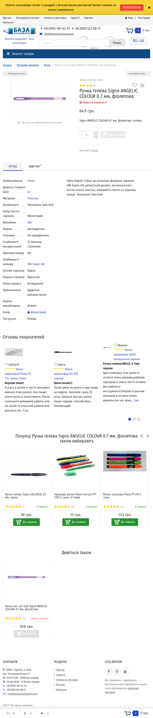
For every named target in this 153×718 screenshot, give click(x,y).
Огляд (13, 166)
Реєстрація (144, 17)
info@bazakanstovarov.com (59, 34)
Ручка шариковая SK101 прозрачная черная (127, 354)
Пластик (32, 198)
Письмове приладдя (28, 65)
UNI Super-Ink (36, 264)
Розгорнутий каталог (27, 17)
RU (135, 40)
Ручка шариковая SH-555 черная (66, 373)
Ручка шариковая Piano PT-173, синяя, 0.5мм (18, 373)
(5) (15, 506)
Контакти (8, 22)
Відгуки (88, 17)
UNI (29, 222)
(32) (15, 618)
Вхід (129, 17)
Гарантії (75, 17)
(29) (64, 506)
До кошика (116, 135)
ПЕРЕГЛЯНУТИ (132, 7)
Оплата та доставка (55, 17)
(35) (113, 506)
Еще (25, 410)
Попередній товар (15, 73)
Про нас (7, 17)
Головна (7, 65)
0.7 (29, 192)
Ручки (47, 65)
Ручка (31, 181)
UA (141, 40)
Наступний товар (138, 73)
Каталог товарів (20, 54)
